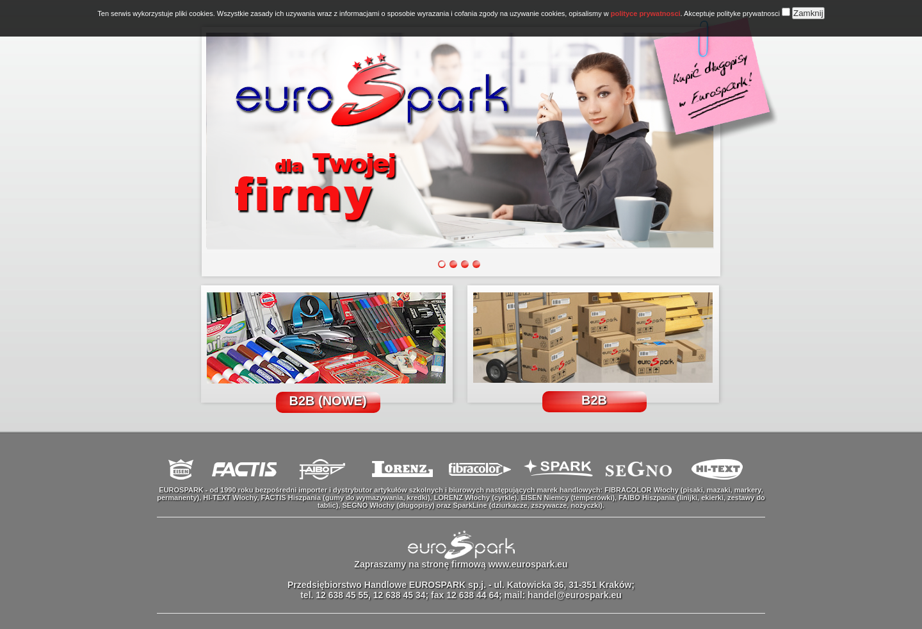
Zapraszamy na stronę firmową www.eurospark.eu (460, 564)
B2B (594, 400)
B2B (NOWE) (327, 401)
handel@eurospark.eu (575, 595)
